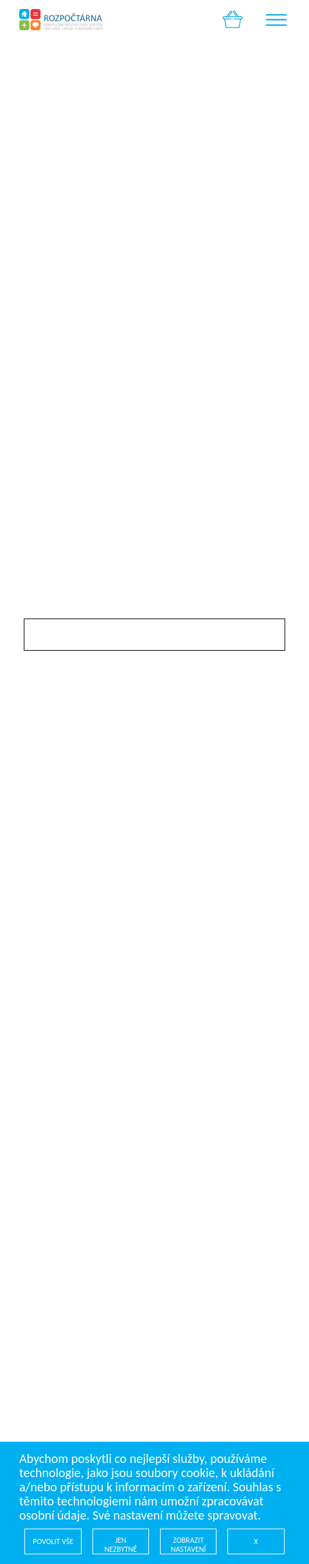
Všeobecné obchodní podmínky (104, 1016)
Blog (33, 990)
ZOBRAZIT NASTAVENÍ (188, 1545)
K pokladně (245, 243)
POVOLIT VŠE (53, 1541)
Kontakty (45, 1055)
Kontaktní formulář (71, 1003)
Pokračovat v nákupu (98, 243)
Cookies (42, 1042)
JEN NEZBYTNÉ (121, 1545)
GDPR (37, 1029)
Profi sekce (50, 977)
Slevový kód (52, 611)
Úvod (36, 952)
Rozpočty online (63, 965)
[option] (154, 108)
